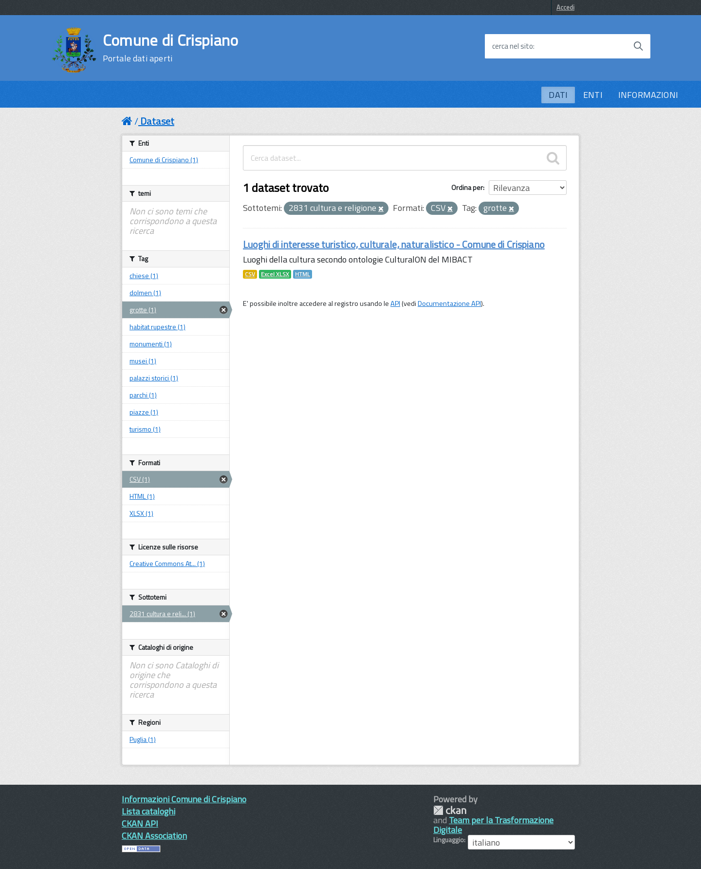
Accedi (565, 7)
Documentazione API (449, 303)
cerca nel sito (512, 46)
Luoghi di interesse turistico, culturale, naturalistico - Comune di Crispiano (394, 244)
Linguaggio (448, 840)
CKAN (449, 810)
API (395, 303)
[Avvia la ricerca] (638, 46)
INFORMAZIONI (648, 94)
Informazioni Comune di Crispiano (184, 799)
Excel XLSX (275, 274)
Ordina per (467, 187)
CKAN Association (154, 835)
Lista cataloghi (148, 811)
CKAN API (140, 823)
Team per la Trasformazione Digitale (493, 824)
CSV (250, 274)
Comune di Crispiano (171, 47)
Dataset (157, 121)
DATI (558, 94)
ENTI (593, 94)
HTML (302, 274)
